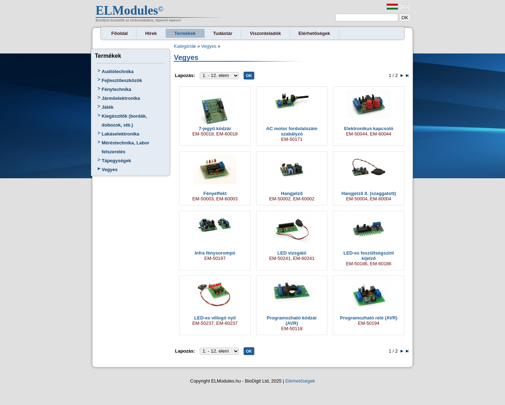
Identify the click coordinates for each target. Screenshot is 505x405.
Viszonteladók (265, 33)
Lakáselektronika (120, 134)
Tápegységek (116, 160)
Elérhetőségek (314, 33)
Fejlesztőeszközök (122, 80)
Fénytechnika (116, 89)
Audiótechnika (118, 71)
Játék (107, 107)
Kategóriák (185, 46)
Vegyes (110, 169)
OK (249, 75)
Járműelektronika (121, 98)
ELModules (127, 10)
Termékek (185, 33)
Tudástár (223, 33)
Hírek (151, 33)
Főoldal (119, 33)
